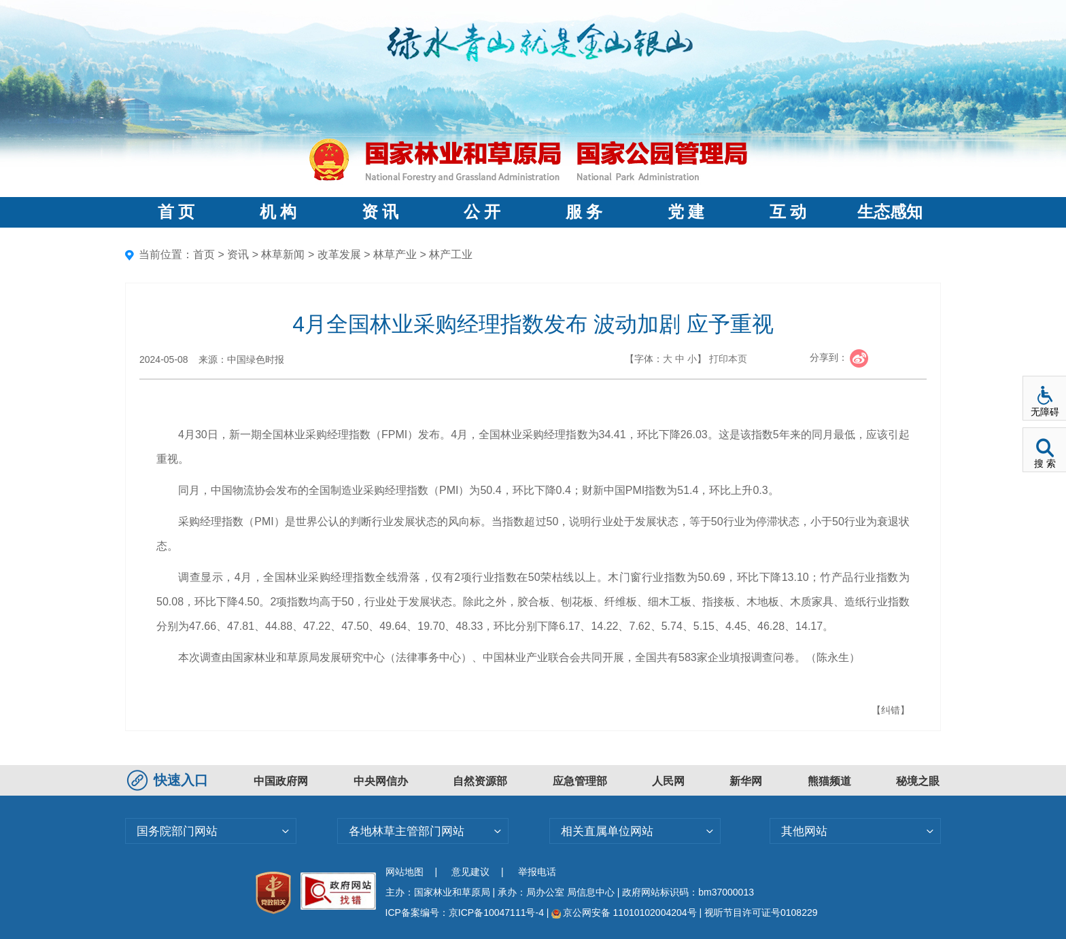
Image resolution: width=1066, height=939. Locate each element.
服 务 (584, 212)
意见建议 (470, 871)
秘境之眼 (918, 781)
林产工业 (450, 254)
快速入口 (169, 780)
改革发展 (339, 254)
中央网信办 (381, 781)
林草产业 (395, 254)
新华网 (745, 781)
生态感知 (890, 212)
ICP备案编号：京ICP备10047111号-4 (466, 912)
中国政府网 (281, 781)
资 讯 (380, 212)
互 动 (788, 212)
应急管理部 (580, 781)
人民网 (668, 781)
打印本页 (728, 358)
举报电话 (537, 871)
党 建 (686, 212)
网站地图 (404, 871)
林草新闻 (283, 254)
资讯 (238, 254)
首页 (204, 254)
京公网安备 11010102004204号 (623, 912)
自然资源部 (480, 781)
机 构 (278, 212)
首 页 (176, 212)
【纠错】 (891, 710)
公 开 (482, 212)
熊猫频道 (829, 781)
